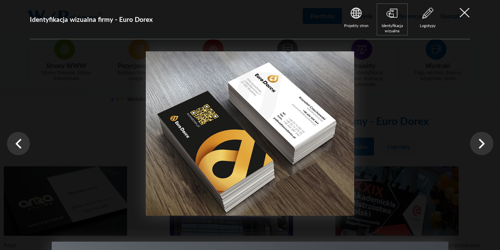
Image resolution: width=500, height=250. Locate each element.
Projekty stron (356, 25)
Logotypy (428, 25)
